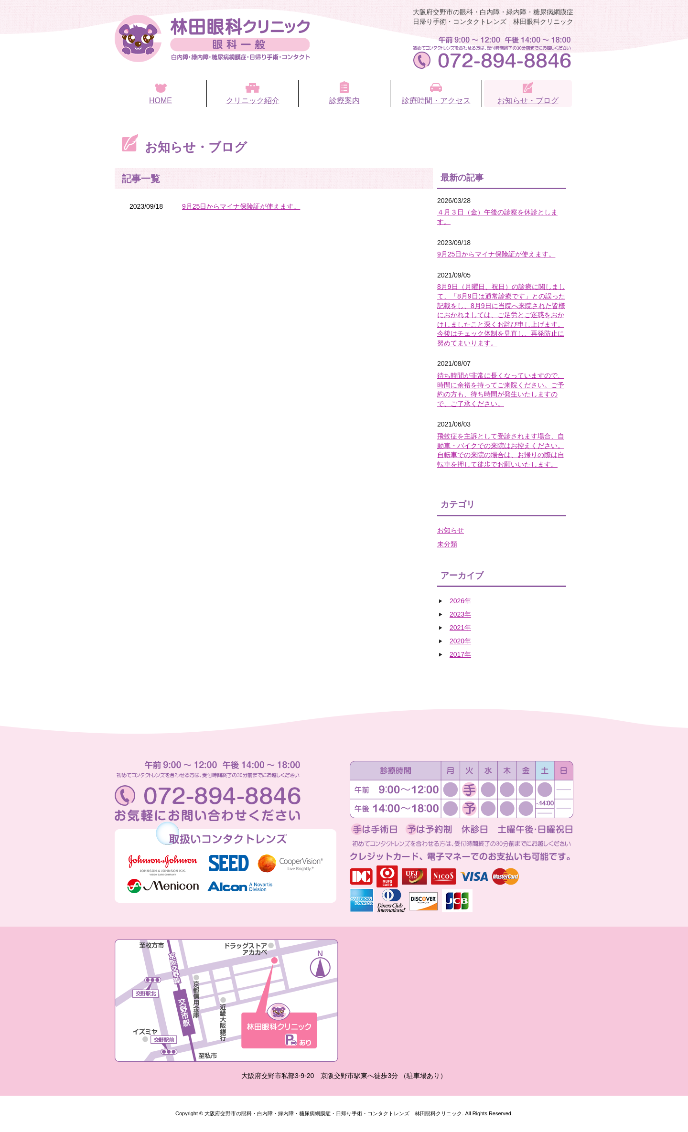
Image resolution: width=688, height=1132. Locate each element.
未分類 (447, 544)
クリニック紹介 (253, 100)
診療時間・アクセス (436, 100)
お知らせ (450, 530)
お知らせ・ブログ (528, 100)
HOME (160, 100)
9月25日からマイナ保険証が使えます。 (241, 206)
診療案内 (344, 100)
